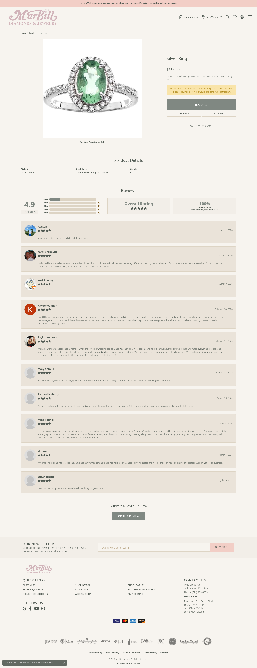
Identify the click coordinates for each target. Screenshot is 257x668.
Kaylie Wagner (47, 305)
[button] (228, 17)
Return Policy (95, 652)
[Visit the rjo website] (161, 641)
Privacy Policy (112, 652)
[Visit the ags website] (87, 641)
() (99, 199)
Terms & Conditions (35, 594)
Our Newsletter (38, 544)
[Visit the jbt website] (119, 641)
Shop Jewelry (136, 585)
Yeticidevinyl (46, 280)
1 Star (45, 212)
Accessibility (83, 594)
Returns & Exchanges (141, 589)
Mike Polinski (46, 420)
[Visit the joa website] (132, 641)
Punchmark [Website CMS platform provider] (134, 663)
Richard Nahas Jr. (49, 394)
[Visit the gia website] (66, 641)
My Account (135, 594)
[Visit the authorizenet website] (207, 641)
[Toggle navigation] (250, 17)
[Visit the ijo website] (51, 641)
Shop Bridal (82, 585)
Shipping (184, 114)
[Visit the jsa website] (172, 641)
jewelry (32, 33)
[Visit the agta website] (105, 641)
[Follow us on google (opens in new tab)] (24, 609)
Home (23, 33)
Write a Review (128, 516)
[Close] (253, 3)
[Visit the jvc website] (147, 641)
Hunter (42, 451)
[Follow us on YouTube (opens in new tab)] (36, 609)
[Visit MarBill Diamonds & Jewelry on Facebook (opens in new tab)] (30, 609)
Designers (29, 585)
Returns (219, 114)
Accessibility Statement (156, 652)
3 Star (45, 206)
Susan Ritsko (46, 477)
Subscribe (222, 547)
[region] (92, 88)
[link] (188, 17)
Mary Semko (46, 369)
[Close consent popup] (64, 663)
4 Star (45, 202)
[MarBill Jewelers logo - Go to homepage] (32, 17)
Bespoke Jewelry (33, 589)
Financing (81, 589)
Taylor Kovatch (47, 337)
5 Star (45, 199)
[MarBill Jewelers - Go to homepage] (39, 568)
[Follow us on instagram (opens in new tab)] (43, 609)
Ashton (42, 226)
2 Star (45, 209)
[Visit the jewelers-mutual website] (189, 641)
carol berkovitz (47, 252)
